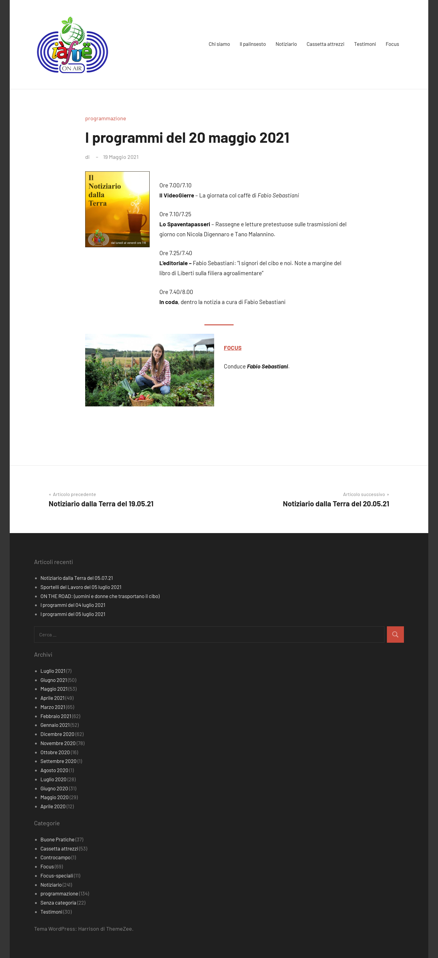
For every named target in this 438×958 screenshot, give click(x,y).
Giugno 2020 (54, 788)
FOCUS (233, 347)
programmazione (105, 118)
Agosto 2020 (54, 770)
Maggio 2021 (54, 689)
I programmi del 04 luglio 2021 (72, 605)
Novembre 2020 (58, 743)
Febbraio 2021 (55, 716)
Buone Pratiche (57, 839)
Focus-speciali (56, 875)
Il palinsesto (253, 44)
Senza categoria (58, 902)
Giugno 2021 (53, 680)
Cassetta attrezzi (325, 44)
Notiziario (286, 44)
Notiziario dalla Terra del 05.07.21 (76, 578)
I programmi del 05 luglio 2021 (72, 614)
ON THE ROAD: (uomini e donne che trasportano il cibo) (99, 596)
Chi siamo (219, 44)
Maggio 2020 (54, 797)
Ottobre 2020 (55, 752)
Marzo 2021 (52, 707)
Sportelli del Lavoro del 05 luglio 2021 (80, 587)
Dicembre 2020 (57, 734)
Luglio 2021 (52, 671)
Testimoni (365, 44)
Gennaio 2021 (55, 725)
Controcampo (55, 857)
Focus (392, 44)
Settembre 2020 (58, 761)
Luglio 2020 (53, 779)
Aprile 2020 (53, 806)
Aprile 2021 (52, 698)
